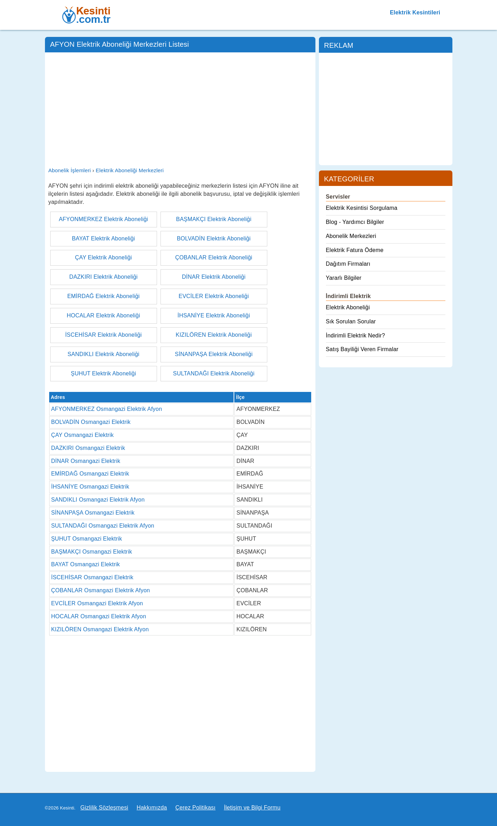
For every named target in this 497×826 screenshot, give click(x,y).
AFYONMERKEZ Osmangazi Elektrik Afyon (106, 409)
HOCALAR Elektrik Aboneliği (103, 315)
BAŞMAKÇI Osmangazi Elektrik (91, 552)
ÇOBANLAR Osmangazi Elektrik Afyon (100, 590)
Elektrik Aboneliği (348, 307)
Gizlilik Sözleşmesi (104, 808)
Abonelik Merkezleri (351, 236)
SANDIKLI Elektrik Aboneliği (103, 354)
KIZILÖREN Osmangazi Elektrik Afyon (100, 629)
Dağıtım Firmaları (348, 264)
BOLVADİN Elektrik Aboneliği (213, 238)
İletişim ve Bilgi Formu (252, 808)
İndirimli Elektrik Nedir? (355, 335)
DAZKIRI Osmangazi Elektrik (88, 448)
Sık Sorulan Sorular (351, 321)
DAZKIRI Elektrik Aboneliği (103, 277)
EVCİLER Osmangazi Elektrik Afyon (97, 603)
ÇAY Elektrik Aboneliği (103, 257)
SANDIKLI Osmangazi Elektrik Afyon (98, 500)
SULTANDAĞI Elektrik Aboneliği (214, 373)
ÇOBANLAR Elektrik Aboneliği (214, 257)
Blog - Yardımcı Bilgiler (355, 222)
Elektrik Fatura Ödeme (355, 250)
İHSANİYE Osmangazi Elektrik (90, 487)
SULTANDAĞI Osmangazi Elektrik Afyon (103, 526)
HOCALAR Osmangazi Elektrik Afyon (98, 616)
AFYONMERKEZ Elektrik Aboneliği (103, 219)
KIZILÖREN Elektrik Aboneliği (213, 335)
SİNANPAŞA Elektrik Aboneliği (214, 354)
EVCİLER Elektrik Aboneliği (214, 296)
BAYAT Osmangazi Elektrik (85, 564)
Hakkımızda (152, 808)
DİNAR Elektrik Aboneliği (214, 277)
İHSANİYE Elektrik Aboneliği (213, 315)
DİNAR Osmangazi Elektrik (85, 461)
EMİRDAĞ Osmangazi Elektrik (90, 474)
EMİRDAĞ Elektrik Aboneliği (103, 296)
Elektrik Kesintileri (415, 12)
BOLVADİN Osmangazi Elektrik (91, 422)
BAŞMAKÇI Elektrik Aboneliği (213, 219)
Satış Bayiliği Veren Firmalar (362, 349)
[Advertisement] (180, 108)
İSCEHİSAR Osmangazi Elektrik (92, 577)
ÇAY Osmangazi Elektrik (82, 435)
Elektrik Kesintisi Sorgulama (362, 208)
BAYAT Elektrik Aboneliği (103, 238)
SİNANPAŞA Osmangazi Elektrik (93, 513)
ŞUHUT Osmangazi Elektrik (86, 539)
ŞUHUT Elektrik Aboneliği (103, 373)
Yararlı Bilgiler (344, 278)
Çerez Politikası (195, 808)
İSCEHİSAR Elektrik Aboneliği (103, 335)
